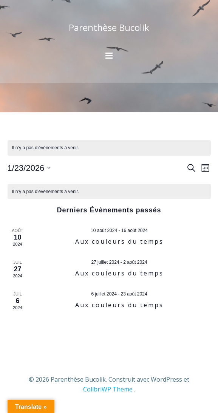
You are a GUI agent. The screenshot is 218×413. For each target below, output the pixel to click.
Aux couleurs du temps (119, 241)
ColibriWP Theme (108, 389)
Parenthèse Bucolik (109, 27)
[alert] (109, 148)
